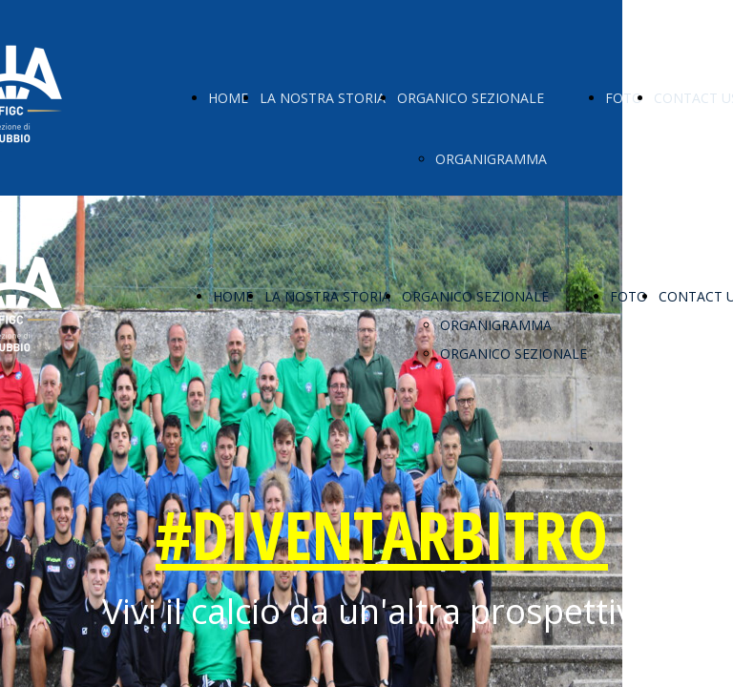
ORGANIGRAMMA (491, 159)
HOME (228, 98)
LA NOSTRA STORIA (323, 98)
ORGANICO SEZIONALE (470, 98)
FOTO (623, 98)
